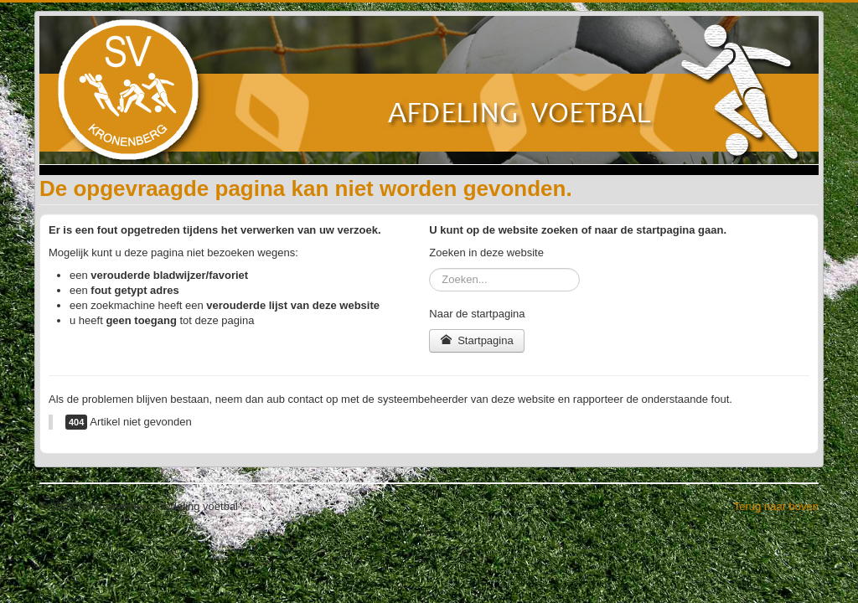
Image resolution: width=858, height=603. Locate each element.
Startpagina (476, 340)
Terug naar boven (776, 506)
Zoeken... (429, 268)
